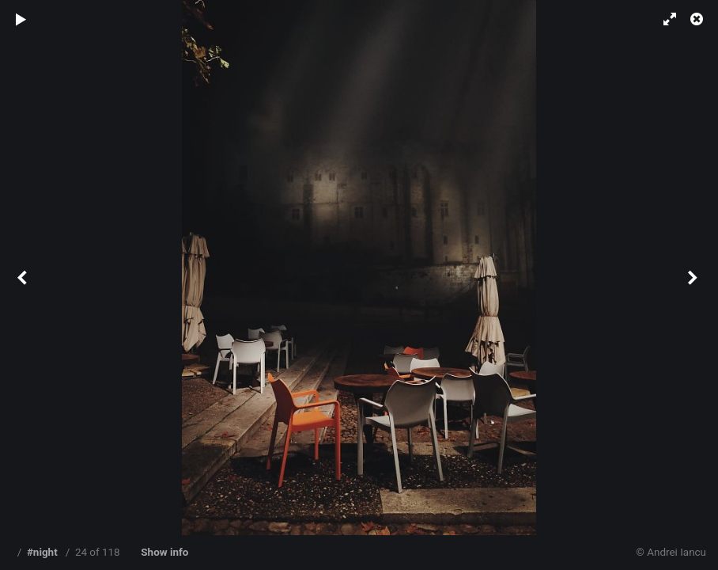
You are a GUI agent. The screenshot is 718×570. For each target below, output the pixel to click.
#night (42, 552)
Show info (164, 552)
